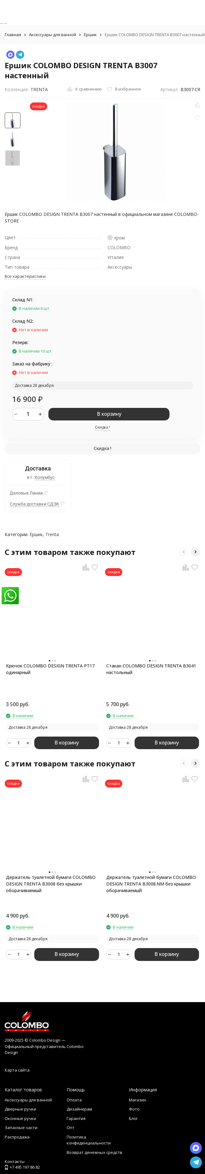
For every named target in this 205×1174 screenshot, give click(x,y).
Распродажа (17, 1137)
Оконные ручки (20, 1118)
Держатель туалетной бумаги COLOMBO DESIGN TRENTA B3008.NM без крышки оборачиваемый (151, 883)
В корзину (109, 413)
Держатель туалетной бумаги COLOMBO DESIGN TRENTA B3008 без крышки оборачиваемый (51, 883)
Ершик (90, 34)
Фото (134, 1109)
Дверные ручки (20, 1109)
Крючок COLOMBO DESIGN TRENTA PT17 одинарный (50, 669)
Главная (13, 34)
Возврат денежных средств (94, 1152)
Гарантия (76, 1118)
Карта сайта (17, 1070)
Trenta (52, 534)
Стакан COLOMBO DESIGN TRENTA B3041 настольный (151, 669)
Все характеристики (25, 276)
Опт (71, 1127)
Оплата (74, 1100)
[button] (183, 552)
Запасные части (21, 1127)
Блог (133, 1118)
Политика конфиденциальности (89, 1140)
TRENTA (39, 89)
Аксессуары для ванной (52, 34)
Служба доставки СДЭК (34, 504)
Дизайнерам (79, 1109)
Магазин (137, 1100)
